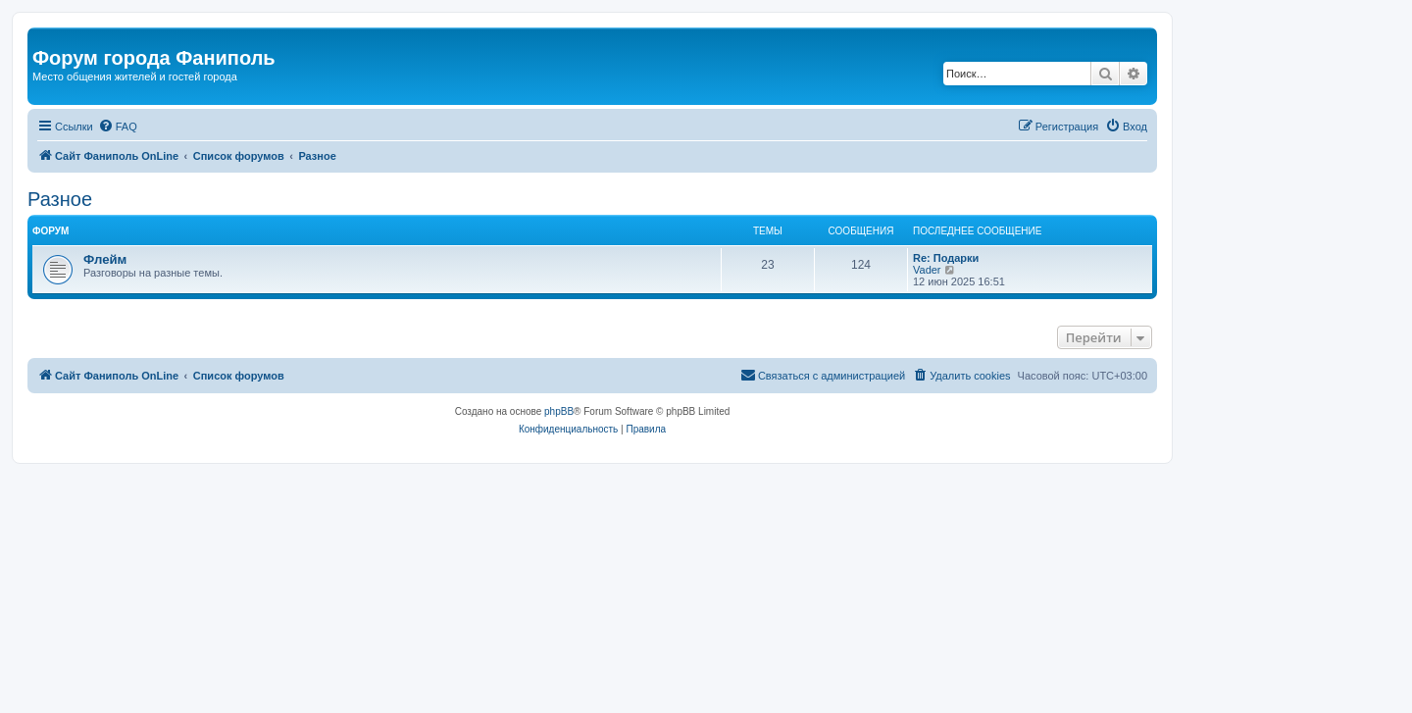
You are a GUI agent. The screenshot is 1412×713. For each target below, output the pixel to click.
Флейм (104, 259)
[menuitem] (117, 126)
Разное (59, 199)
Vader (927, 270)
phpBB (559, 411)
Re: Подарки (946, 258)
